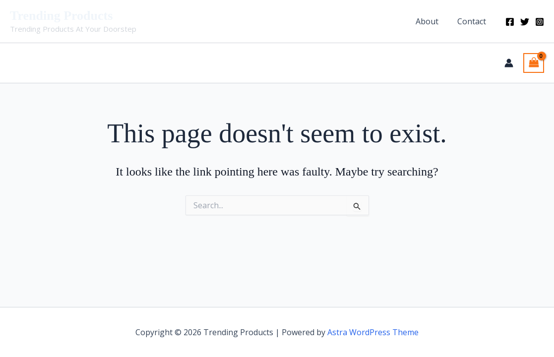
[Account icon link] (508, 63)
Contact (473, 21)
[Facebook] (509, 21)
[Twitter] (524, 21)
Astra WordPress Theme (373, 332)
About (431, 21)
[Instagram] (539, 21)
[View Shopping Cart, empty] (533, 63)
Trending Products (61, 15)
